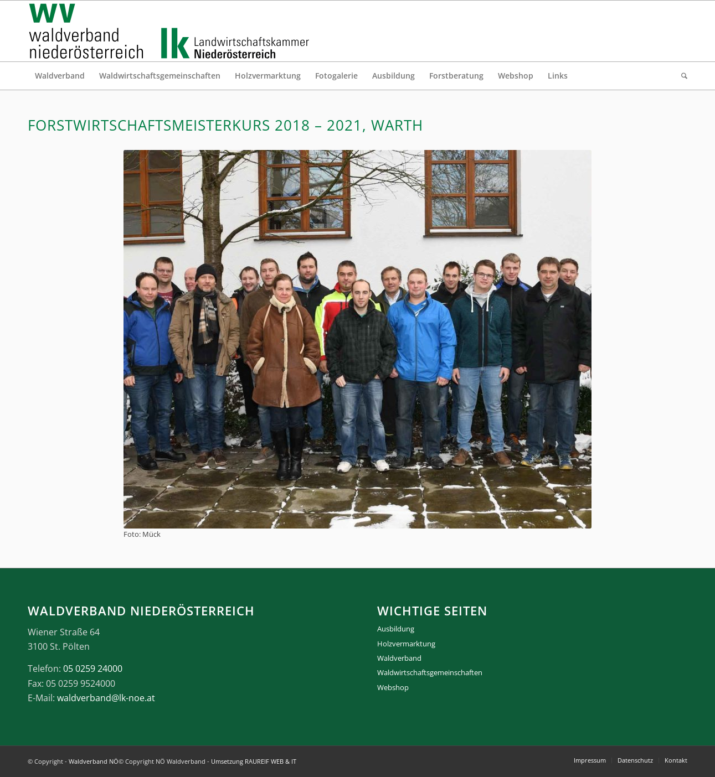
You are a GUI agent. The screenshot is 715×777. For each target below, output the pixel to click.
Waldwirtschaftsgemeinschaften (429, 672)
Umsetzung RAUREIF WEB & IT (253, 761)
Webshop (393, 687)
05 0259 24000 (92, 668)
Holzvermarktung (406, 644)
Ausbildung (395, 629)
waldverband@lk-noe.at (106, 698)
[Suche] (680, 76)
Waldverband (399, 658)
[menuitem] (60, 76)
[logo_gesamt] (171, 31)
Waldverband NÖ (94, 761)
